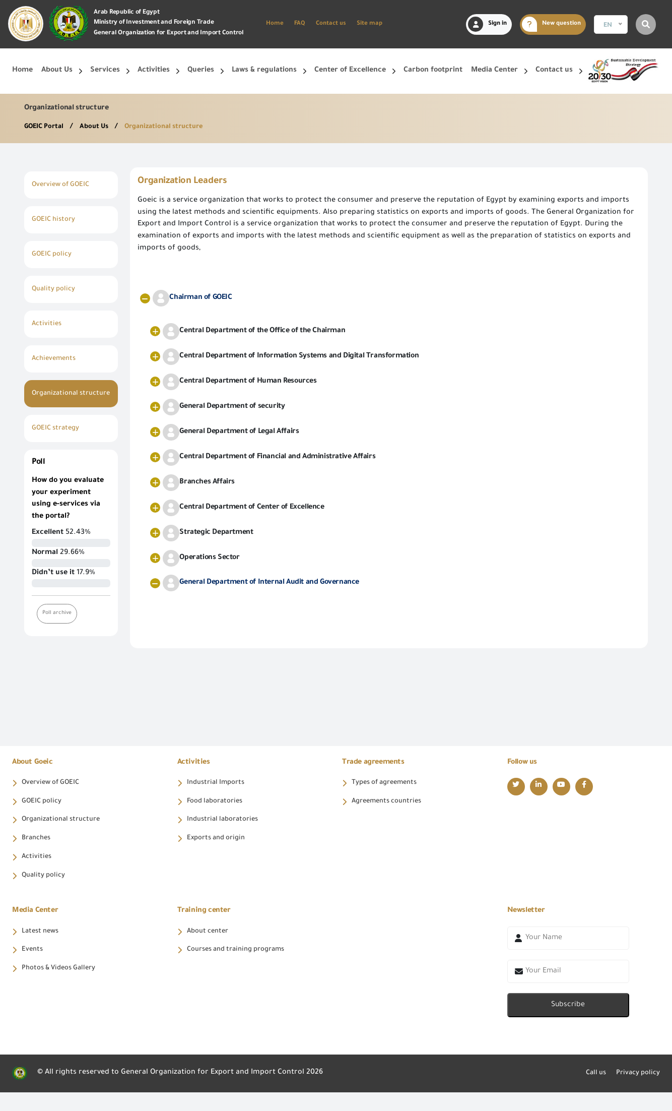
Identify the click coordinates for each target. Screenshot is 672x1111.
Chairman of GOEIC (192, 298)
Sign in (487, 24)
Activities (47, 324)
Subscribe (568, 1024)
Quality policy (56, 289)
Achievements (56, 359)
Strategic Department (208, 533)
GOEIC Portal (47, 127)
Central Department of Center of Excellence (243, 508)
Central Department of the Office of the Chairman (254, 331)
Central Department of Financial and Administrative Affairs (269, 457)
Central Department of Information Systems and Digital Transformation (291, 356)
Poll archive (58, 625)
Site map (369, 24)
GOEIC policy (54, 255)
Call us (589, 1092)
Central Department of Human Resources (239, 382)
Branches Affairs (199, 482)
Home (275, 24)
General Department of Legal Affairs (231, 432)
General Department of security (224, 407)
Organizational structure (175, 127)
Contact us (331, 24)
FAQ (299, 24)
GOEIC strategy (58, 441)
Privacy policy (635, 1092)
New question (551, 24)
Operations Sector (201, 558)
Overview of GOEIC (63, 185)
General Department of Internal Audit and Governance (261, 583)
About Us (101, 127)
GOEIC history (56, 220)
